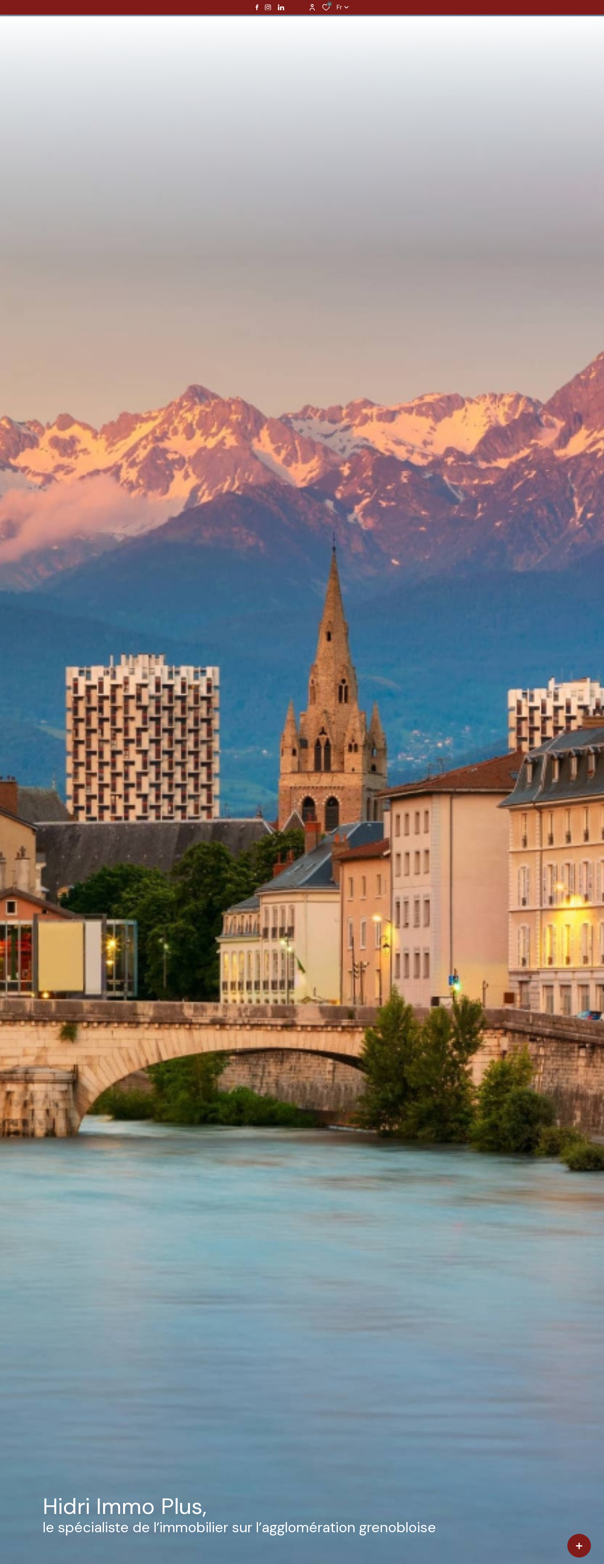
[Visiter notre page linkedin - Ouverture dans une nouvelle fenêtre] (281, 7)
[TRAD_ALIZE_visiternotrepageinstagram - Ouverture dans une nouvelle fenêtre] (268, 7)
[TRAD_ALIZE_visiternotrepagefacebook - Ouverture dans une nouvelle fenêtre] (257, 7)
